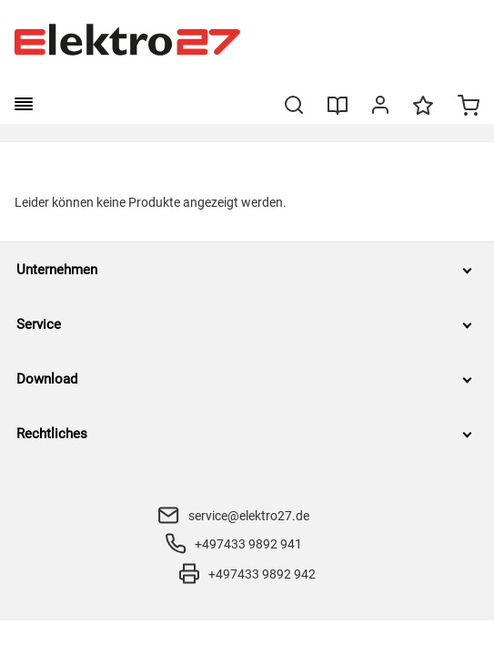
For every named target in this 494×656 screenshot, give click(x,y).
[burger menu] (24, 103)
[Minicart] (468, 107)
